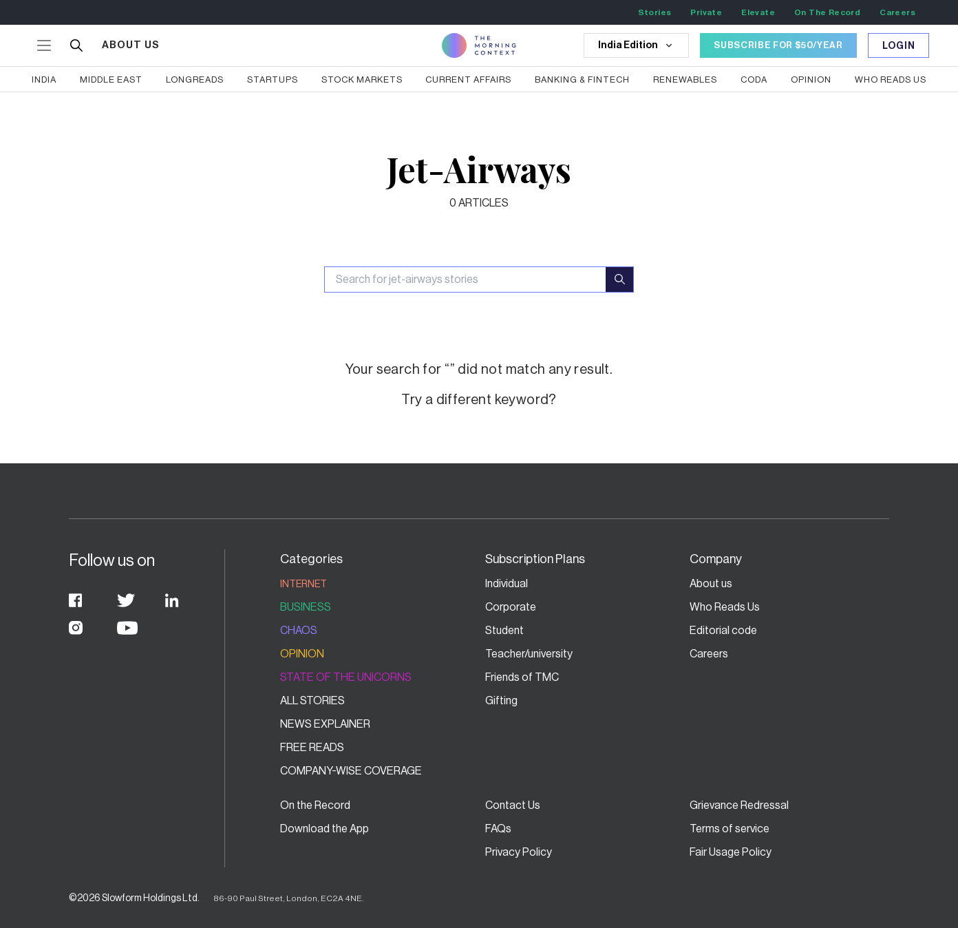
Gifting (501, 700)
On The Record (827, 12)
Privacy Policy (518, 852)
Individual (506, 583)
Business (305, 607)
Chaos (298, 630)
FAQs (498, 828)
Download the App (324, 828)
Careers (897, 12)
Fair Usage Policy (730, 852)
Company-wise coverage (351, 771)
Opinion (302, 654)
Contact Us (512, 805)
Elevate (758, 12)
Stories (655, 12)
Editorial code (723, 630)
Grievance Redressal (739, 805)
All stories (312, 700)
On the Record (315, 805)
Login (898, 46)
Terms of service (729, 828)
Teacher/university (529, 654)
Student (504, 630)
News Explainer (325, 724)
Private (706, 12)
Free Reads (312, 747)
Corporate (510, 607)
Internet (303, 584)
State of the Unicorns (346, 677)
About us (711, 583)
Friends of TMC (522, 677)
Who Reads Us (725, 607)
